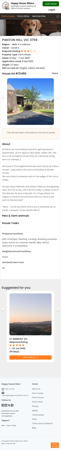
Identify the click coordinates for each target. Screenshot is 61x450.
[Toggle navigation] (57, 16)
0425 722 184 (8, 389)
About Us (36, 389)
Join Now (51, 4)
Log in (52, 9)
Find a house (38, 397)
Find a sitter (37, 402)
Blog (34, 428)
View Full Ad (30, 357)
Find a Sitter (23, 16)
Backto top (55, 445)
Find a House (8, 16)
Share (55, 73)
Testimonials (38, 415)
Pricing (35, 406)
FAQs (34, 419)
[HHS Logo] (20, 6)
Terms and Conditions (42, 423)
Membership (38, 16)
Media (35, 410)
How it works (37, 393)
